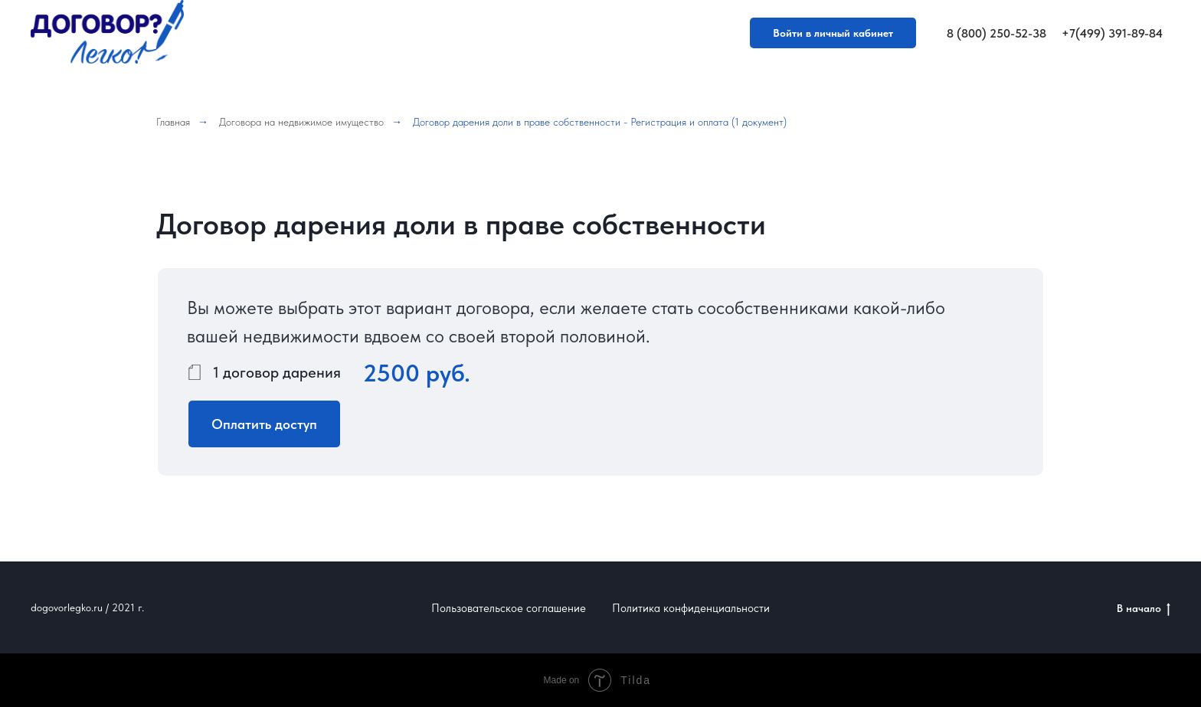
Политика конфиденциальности (691, 608)
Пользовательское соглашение (508, 608)
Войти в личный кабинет (833, 33)
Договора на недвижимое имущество (301, 122)
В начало (1143, 609)
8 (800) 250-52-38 (996, 33)
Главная (173, 122)
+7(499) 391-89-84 (1112, 33)
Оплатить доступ (264, 424)
